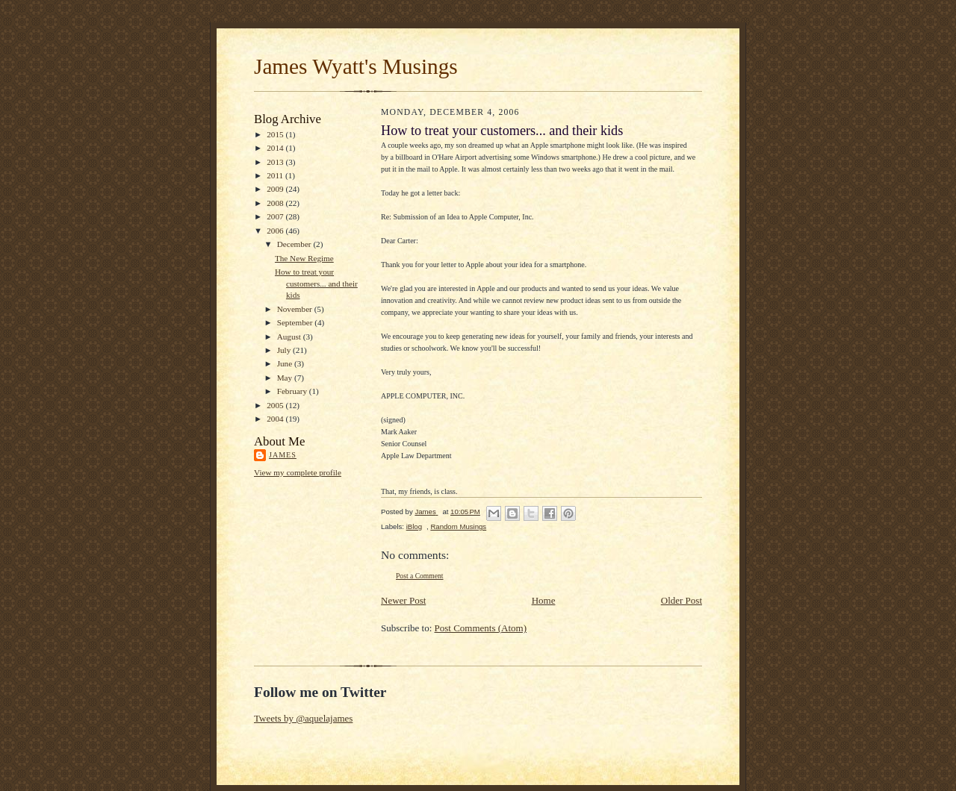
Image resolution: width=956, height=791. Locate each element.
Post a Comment (420, 576)
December (295, 244)
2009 (276, 188)
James (283, 455)
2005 (276, 405)
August (290, 336)
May (285, 377)
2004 (276, 418)
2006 (276, 230)
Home (544, 600)
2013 (276, 161)
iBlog (414, 526)
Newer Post (403, 600)
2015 (276, 134)
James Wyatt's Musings (356, 66)
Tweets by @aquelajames (303, 718)
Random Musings (458, 526)
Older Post (681, 600)
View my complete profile (297, 472)
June (285, 363)
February (293, 391)
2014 (276, 147)
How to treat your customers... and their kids (316, 283)
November (295, 308)
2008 (276, 202)
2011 (276, 175)
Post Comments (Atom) (481, 628)
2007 (276, 216)
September (296, 322)
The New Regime (304, 258)
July (285, 350)
